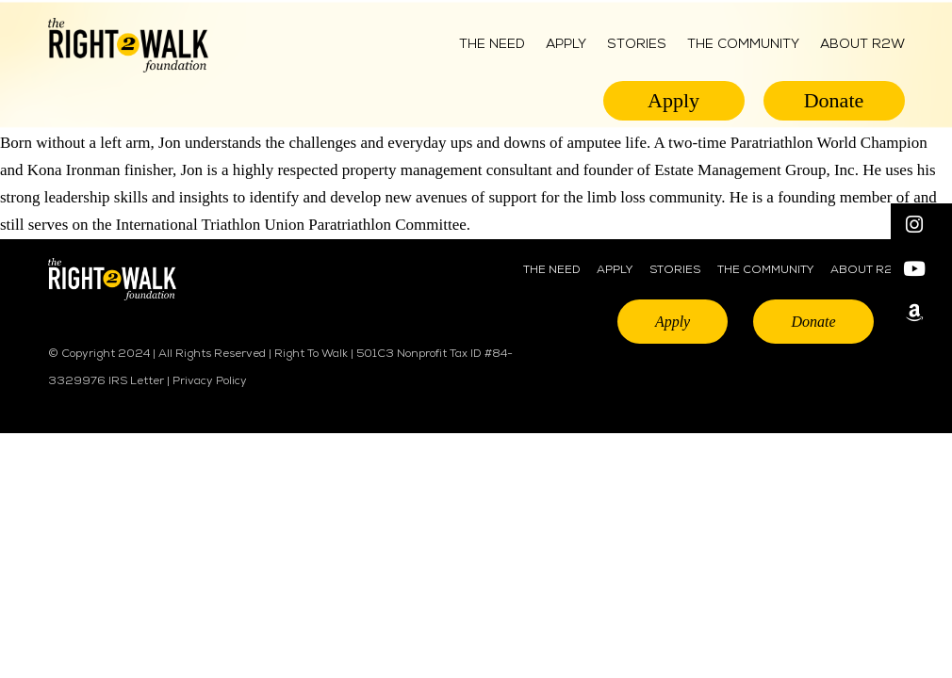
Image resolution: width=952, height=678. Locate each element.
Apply (566, 45)
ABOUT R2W (862, 45)
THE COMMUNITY (743, 45)
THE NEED (552, 270)
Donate (834, 100)
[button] (921, 225)
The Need (492, 45)
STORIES (674, 270)
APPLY (614, 270)
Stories (636, 45)
